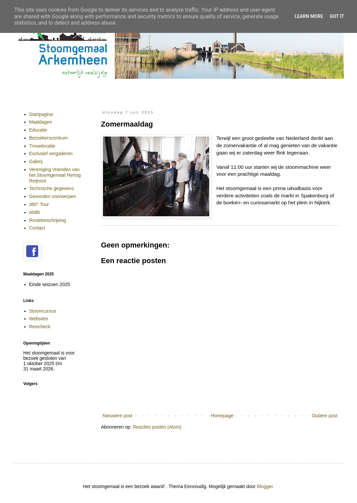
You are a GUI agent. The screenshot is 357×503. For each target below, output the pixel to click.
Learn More (309, 16)
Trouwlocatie (42, 146)
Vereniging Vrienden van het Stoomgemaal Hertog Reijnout (55, 175)
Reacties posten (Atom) (157, 427)
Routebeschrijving (47, 220)
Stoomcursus (42, 311)
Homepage (222, 415)
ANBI (34, 212)
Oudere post (324, 415)
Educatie (38, 130)
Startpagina (41, 114)
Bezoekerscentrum (48, 138)
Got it (337, 16)
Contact (37, 228)
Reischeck (40, 326)
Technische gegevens (51, 188)
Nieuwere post (118, 415)
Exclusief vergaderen (51, 153)
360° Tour (39, 204)
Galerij (36, 161)
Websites (38, 318)
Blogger (265, 486)
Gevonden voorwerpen (52, 196)
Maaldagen (40, 122)
